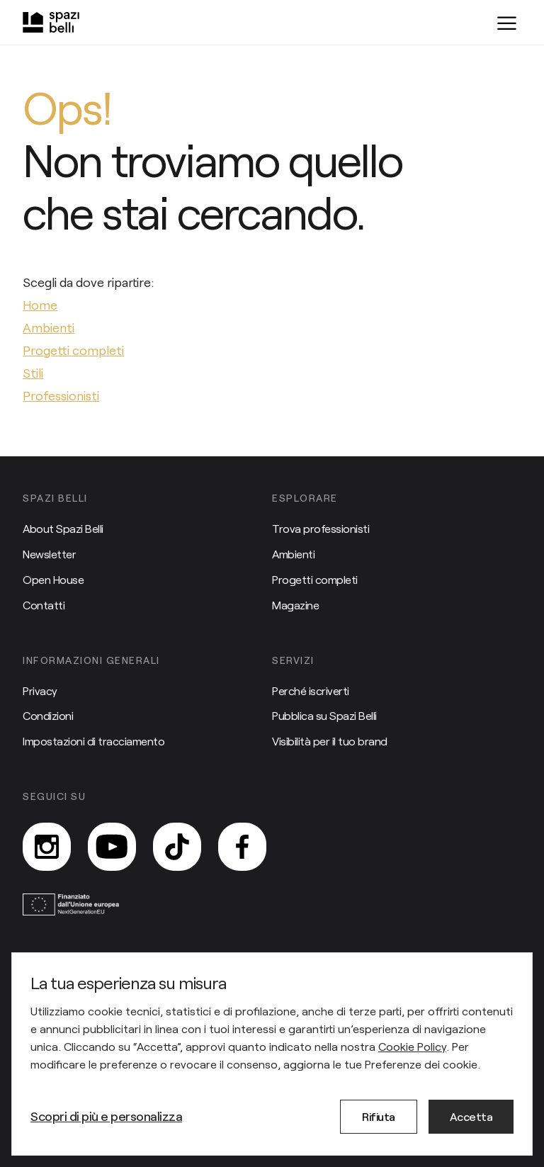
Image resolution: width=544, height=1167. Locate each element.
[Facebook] (242, 847)
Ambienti (293, 553)
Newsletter (49, 553)
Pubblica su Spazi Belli (324, 715)
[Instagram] (47, 847)
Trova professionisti (320, 528)
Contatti (43, 604)
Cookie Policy (412, 1046)
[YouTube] (112, 847)
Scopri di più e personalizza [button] (106, 1116)
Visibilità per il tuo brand (329, 741)
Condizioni (48, 715)
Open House (53, 579)
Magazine (295, 604)
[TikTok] (177, 847)
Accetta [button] (471, 1116)
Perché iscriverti (310, 690)
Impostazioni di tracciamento (93, 741)
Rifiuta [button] (378, 1116)
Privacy (40, 690)
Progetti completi (315, 579)
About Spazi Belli (63, 528)
